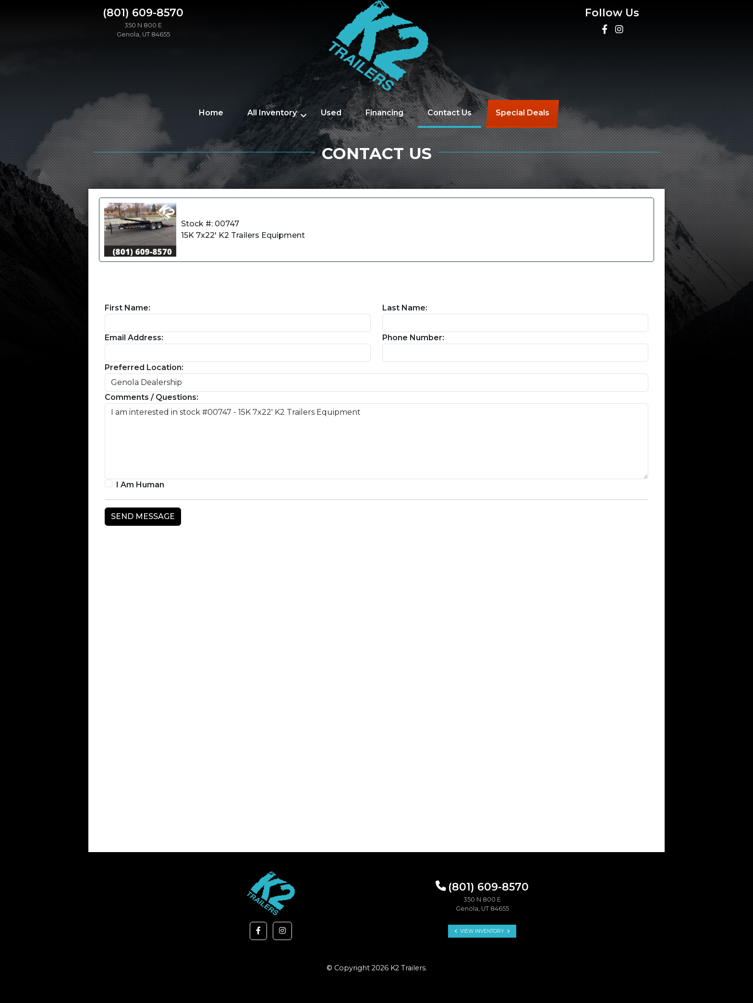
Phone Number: (413, 337)
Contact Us (449, 112)
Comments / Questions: (151, 397)
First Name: (127, 307)
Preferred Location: (144, 367)
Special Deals (522, 112)
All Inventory (272, 112)
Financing (384, 112)
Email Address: (134, 337)
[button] (258, 931)
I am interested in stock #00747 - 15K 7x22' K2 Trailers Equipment (376, 441)
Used (331, 112)
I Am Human (140, 484)
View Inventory (482, 931)
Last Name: (404, 307)
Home (211, 112)
